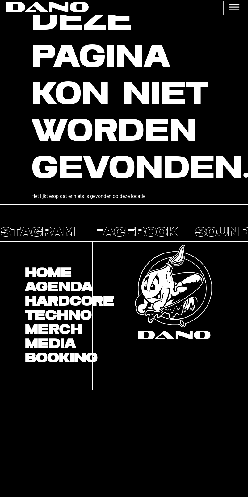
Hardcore (58, 301)
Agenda (58, 287)
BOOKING (58, 358)
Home (48, 273)
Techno (58, 315)
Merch (53, 330)
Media (50, 344)
